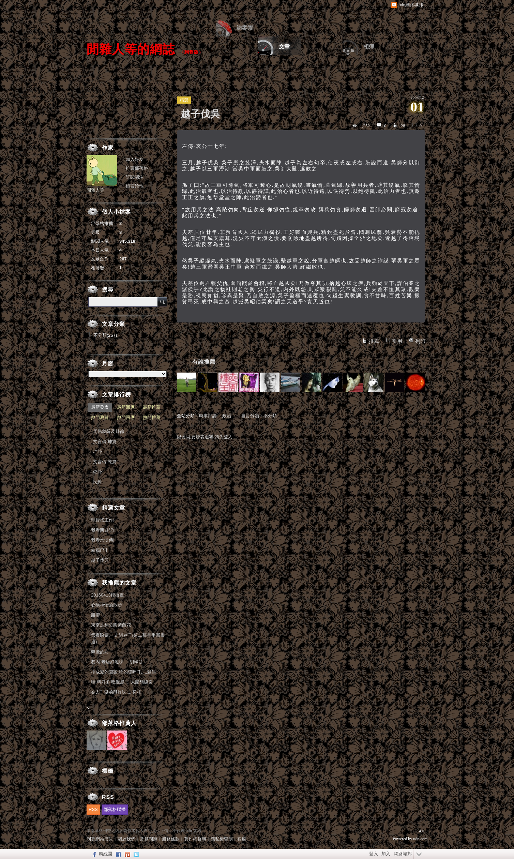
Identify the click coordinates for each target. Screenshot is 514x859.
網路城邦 (403, 853)
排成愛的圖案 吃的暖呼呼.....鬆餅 (123, 672)
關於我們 (126, 839)
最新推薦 (152, 407)
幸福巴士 (100, 550)
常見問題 (148, 839)
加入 (385, 853)
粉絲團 (105, 853)
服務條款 (171, 839)
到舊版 (191, 52)
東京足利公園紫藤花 (111, 625)
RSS (93, 809)
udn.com (420, 839)
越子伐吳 (100, 560)
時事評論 (208, 415)
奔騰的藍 (100, 651)
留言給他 (134, 186)
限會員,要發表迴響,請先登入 (204, 436)
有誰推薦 (203, 362)
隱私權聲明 (222, 839)
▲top (422, 830)
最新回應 (126, 407)
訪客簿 (245, 28)
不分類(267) (105, 335)
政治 (226, 415)
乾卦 (97, 471)
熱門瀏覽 (100, 417)
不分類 (270, 415)
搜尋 (162, 301)
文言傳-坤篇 (105, 441)
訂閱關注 (134, 177)
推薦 (374, 341)
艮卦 (97, 481)
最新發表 (100, 407)
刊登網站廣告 (100, 839)
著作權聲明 (195, 839)
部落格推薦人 (119, 723)
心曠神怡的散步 (106, 604)
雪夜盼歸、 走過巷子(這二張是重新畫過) (128, 639)
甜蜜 (95, 615)
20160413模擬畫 (107, 595)
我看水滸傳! (103, 540)
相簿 (368, 46)
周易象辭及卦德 (108, 431)
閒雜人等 (95, 190)
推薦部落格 (137, 168)
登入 (373, 853)
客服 (241, 839)
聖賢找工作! (103, 520)
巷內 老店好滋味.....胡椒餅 (117, 661)
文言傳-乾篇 (105, 461)
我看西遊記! (103, 530)
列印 (420, 341)
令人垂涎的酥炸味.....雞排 (116, 692)
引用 (397, 341)
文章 (284, 46)
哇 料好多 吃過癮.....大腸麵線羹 (122, 681)
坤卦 (97, 451)
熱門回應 (126, 417)
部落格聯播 (115, 809)
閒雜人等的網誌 (131, 49)
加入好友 (134, 159)
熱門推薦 (152, 417)
